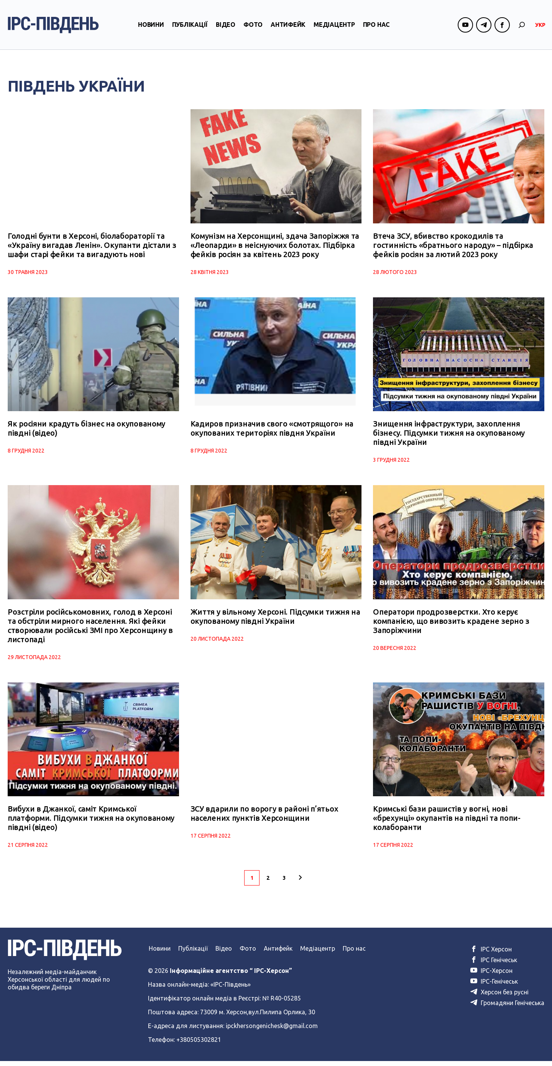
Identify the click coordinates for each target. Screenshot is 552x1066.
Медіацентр (334, 28)
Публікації (190, 28)
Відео (225, 28)
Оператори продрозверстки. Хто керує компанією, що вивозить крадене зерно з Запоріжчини (451, 624)
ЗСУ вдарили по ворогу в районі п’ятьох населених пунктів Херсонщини (264, 818)
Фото (253, 28)
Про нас (376, 28)
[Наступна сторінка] (300, 883)
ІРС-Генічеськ (494, 986)
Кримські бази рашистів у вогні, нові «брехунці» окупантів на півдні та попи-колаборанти (446, 822)
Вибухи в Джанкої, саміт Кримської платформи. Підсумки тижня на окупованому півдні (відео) (91, 822)
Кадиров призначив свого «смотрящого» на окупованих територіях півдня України (272, 431)
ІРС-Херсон (491, 975)
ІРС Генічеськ (493, 964)
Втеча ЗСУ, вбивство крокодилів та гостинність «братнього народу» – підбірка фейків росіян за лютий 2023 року (453, 246)
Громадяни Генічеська (507, 1007)
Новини (151, 28)
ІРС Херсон (491, 954)
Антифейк (288, 28)
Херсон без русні (499, 997)
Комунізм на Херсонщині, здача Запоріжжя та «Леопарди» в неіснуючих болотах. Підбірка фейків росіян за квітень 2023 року (275, 246)
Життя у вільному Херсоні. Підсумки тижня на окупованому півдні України (275, 620)
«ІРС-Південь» (230, 989)
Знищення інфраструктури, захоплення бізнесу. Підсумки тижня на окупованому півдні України (449, 435)
